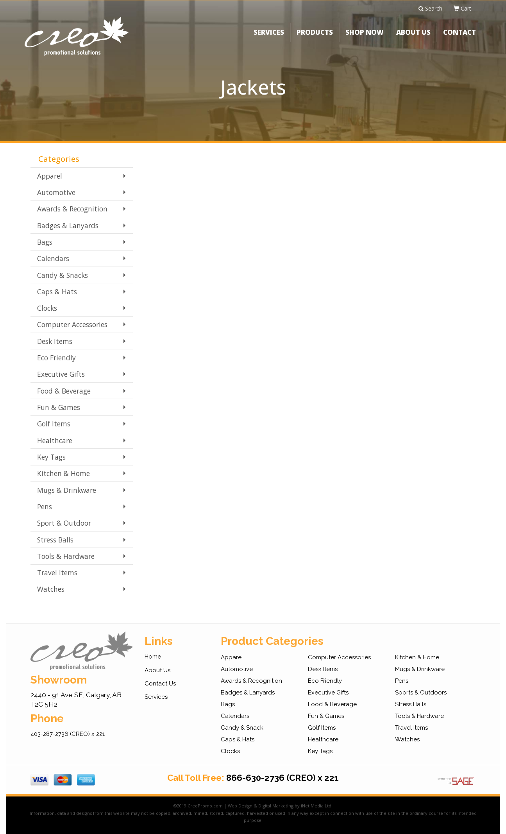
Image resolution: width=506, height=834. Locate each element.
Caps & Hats (57, 291)
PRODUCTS (315, 36)
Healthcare (54, 440)
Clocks (47, 308)
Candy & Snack (242, 727)
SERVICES (269, 36)
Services (156, 696)
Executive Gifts (61, 374)
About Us (157, 670)
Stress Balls (55, 539)
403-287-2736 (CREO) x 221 (67, 733)
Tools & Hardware (66, 556)
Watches (50, 589)
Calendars (53, 258)
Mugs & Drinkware (66, 490)
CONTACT (459, 36)
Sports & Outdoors (421, 692)
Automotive (56, 192)
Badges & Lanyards (67, 225)
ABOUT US (413, 36)
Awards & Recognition (72, 208)
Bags (44, 242)
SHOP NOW (364, 36)
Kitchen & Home (63, 473)
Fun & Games (58, 407)
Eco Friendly (56, 357)
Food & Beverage (64, 391)
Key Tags (51, 457)
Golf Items (53, 423)
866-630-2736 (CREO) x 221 (282, 778)
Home (153, 656)
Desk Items (54, 341)
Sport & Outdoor (64, 523)
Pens (44, 506)
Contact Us (160, 683)
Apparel (49, 176)
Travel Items (57, 572)
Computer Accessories (72, 324)
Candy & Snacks (62, 275)
